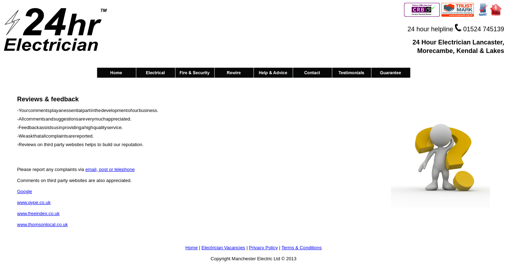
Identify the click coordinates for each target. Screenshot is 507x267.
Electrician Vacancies (223, 247)
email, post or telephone (110, 169)
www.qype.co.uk (34, 202)
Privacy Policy (263, 247)
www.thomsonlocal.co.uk (42, 224)
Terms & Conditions (301, 247)
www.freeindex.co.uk (38, 213)
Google (24, 191)
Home (191, 247)
